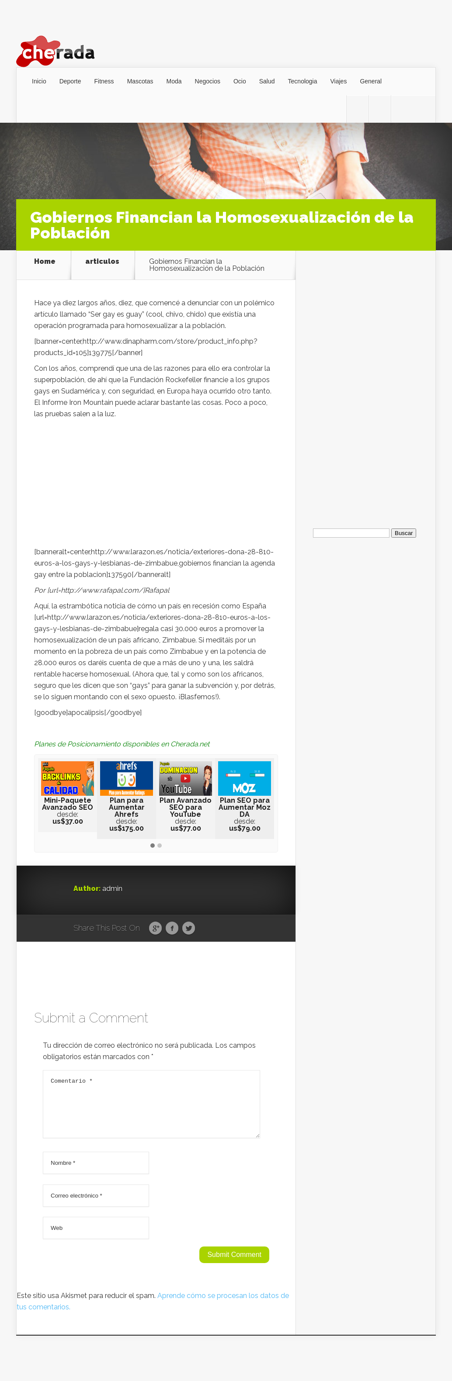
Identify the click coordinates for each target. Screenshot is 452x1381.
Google (155, 929)
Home (45, 262)
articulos (102, 262)
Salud (267, 81)
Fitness (104, 81)
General (371, 81)
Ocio (239, 81)
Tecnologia (302, 81)
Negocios (207, 81)
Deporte (70, 81)
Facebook (172, 929)
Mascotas (140, 81)
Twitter (188, 929)
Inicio (39, 81)
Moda (174, 81)
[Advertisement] (156, 485)
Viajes (338, 81)
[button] (152, 846)
